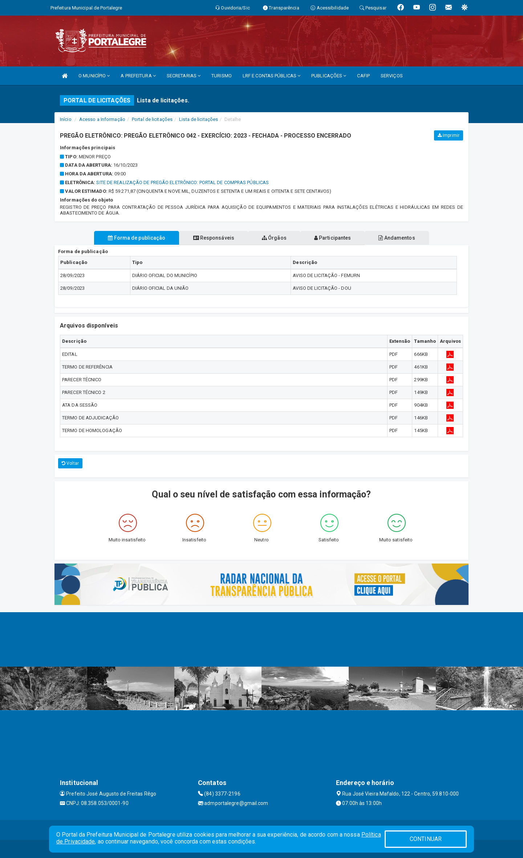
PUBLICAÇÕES (328, 75)
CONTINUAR (426, 838)
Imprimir (448, 135)
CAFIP (363, 75)
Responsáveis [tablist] (210, 238)
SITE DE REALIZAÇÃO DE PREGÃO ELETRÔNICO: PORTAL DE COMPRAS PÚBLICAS (182, 182)
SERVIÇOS (392, 75)
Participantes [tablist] (335, 238)
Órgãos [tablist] (274, 238)
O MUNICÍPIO (94, 75)
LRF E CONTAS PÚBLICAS (271, 75)
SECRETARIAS (183, 75)
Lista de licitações (198, 119)
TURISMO (221, 75)
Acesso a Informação (102, 119)
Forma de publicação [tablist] (130, 238)
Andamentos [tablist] (402, 238)
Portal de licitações (152, 119)
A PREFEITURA (138, 75)
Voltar (70, 463)
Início (66, 119)
